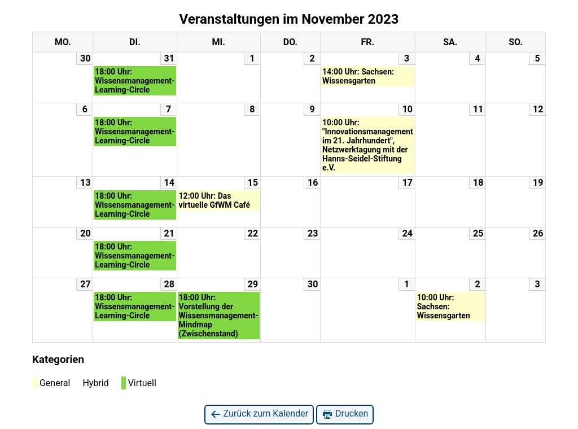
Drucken (345, 414)
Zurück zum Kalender (259, 414)
